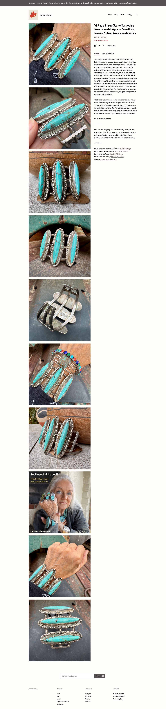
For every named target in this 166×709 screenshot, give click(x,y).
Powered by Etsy (118, 699)
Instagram (88, 694)
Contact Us (60, 704)
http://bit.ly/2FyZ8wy (117, 157)
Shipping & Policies (108, 53)
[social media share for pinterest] (104, 46)
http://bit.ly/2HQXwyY (116, 154)
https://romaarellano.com (108, 159)
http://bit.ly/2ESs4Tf (121, 151)
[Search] (136, 15)
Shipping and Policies (63, 701)
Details (97, 53)
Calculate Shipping (100, 37)
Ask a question (111, 46)
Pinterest (87, 699)
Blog (116, 14)
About (122, 14)
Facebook (88, 701)
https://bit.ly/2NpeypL (124, 148)
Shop (110, 14)
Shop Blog (88, 696)
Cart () (129, 14)
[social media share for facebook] (95, 46)
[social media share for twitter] (99, 46)
